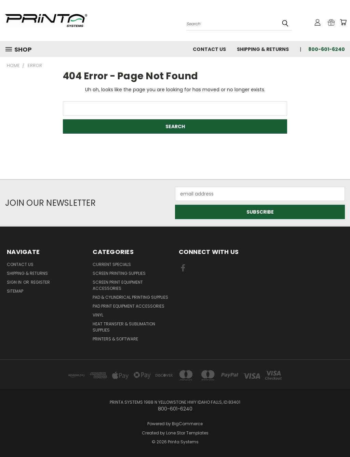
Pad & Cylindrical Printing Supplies (130, 297)
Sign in (15, 282)
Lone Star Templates (187, 433)
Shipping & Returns (263, 49)
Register (40, 282)
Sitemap (15, 291)
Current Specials (112, 264)
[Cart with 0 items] (343, 22)
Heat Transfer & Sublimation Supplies (124, 327)
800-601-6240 (326, 49)
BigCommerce (187, 424)
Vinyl (98, 315)
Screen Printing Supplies (119, 273)
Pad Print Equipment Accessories (128, 306)
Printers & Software (115, 339)
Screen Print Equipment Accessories (118, 285)
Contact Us (209, 49)
